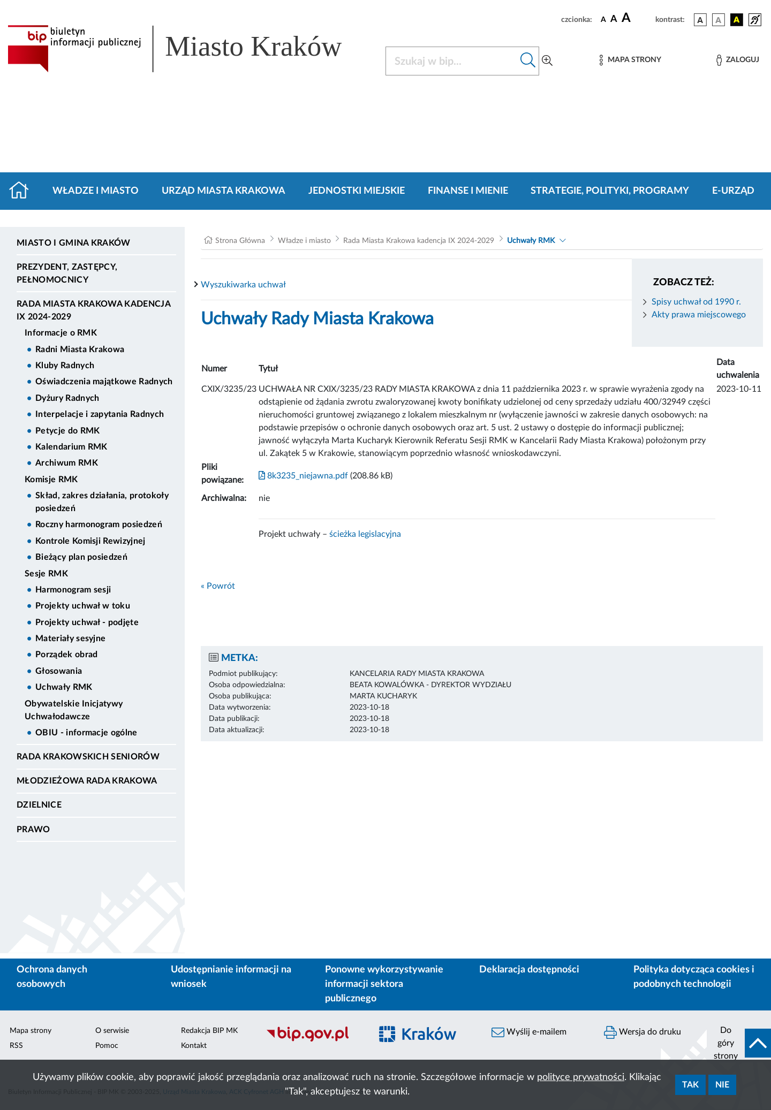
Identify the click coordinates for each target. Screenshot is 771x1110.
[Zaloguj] (737, 60)
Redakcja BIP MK (209, 1031)
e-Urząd (733, 191)
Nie (722, 1085)
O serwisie (112, 1031)
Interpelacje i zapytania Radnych (99, 414)
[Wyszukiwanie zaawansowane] (547, 61)
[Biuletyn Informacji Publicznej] (313, 1040)
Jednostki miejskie (356, 191)
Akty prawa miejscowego (699, 314)
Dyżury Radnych (67, 398)
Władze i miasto (95, 191)
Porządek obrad (66, 654)
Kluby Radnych (64, 365)
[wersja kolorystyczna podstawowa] (700, 20)
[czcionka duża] (637, 18)
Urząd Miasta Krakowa (223, 191)
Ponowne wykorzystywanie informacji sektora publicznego (384, 984)
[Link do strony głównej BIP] (190, 48)
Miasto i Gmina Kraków (74, 243)
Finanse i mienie (468, 191)
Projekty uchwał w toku (82, 606)
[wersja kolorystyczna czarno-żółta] (737, 20)
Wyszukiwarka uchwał (243, 284)
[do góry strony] (739, 1043)
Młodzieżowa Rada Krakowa (87, 781)
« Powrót (218, 586)
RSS (16, 1046)
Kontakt (194, 1046)
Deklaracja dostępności (529, 970)
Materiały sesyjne (70, 638)
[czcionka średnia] (613, 19)
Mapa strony (30, 1031)
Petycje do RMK (67, 431)
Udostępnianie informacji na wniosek (231, 977)
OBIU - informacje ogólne (86, 732)
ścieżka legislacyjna (365, 534)
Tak (690, 1085)
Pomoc (106, 1046)
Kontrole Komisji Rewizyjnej (90, 541)
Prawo (33, 829)
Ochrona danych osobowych (52, 977)
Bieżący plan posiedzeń (81, 557)
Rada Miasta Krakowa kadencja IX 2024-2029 (93, 310)
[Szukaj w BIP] (452, 61)
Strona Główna (240, 241)
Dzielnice (39, 805)
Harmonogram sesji (73, 590)
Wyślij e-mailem (529, 1032)
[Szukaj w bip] (528, 61)
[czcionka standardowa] (603, 19)
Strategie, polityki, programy (610, 191)
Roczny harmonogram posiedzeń (98, 524)
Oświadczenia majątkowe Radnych (104, 381)
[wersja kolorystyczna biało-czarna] (718, 20)
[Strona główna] (23, 191)
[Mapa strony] (630, 60)
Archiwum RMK (66, 463)
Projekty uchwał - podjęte (87, 622)
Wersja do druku (642, 1032)
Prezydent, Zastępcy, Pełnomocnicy (67, 273)
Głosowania (58, 671)
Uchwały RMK (64, 687)
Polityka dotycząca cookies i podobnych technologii (693, 977)
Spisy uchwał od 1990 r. (696, 302)
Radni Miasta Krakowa (79, 349)
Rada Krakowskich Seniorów (88, 756)
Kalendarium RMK (71, 447)
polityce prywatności (580, 1077)
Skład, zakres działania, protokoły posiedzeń (102, 502)
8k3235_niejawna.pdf (303, 476)
